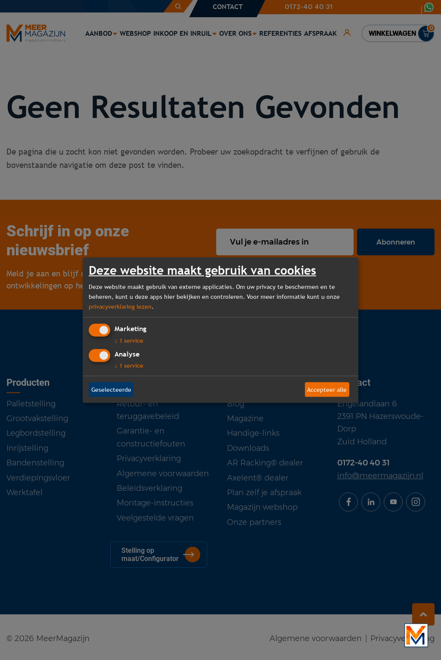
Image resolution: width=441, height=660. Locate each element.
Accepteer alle (327, 389)
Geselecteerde (111, 389)
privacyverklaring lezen (120, 306)
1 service (129, 340)
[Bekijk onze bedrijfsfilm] (416, 635)
